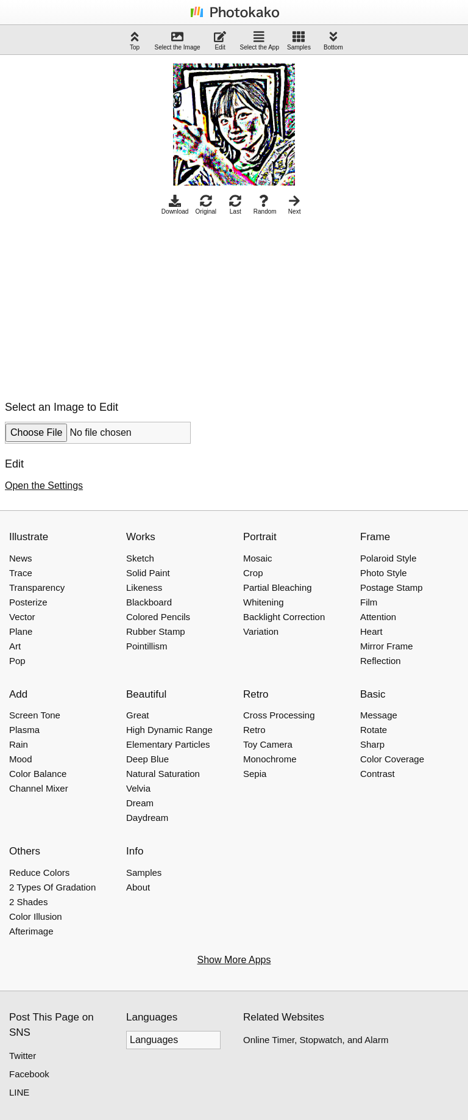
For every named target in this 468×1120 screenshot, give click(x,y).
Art (15, 646)
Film (368, 602)
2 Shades (28, 902)
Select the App (260, 41)
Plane (20, 631)
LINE (19, 1092)
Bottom (333, 41)
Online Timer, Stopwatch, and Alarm (315, 1040)
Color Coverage (392, 759)
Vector (22, 617)
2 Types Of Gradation (52, 887)
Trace (20, 573)
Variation (260, 631)
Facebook (29, 1074)
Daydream (147, 817)
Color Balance (37, 773)
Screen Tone (34, 715)
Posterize (28, 602)
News (20, 558)
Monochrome (270, 759)
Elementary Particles (168, 744)
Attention (378, 617)
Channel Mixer (38, 788)
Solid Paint (148, 573)
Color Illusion (35, 916)
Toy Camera (267, 744)
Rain (18, 744)
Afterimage (31, 931)
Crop (253, 573)
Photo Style (383, 573)
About (138, 887)
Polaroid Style (388, 558)
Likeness (144, 587)
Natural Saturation (163, 773)
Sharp (372, 744)
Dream (140, 803)
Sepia (254, 773)
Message (378, 715)
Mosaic (257, 558)
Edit (220, 41)
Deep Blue (147, 759)
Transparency (37, 587)
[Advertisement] (107, 304)
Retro (254, 729)
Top (135, 41)
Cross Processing (279, 715)
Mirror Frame (386, 646)
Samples (299, 41)
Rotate (373, 729)
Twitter (22, 1055)
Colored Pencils (158, 617)
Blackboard (149, 602)
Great (137, 715)
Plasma (24, 729)
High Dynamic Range (169, 729)
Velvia (138, 788)
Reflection (380, 661)
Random (265, 205)
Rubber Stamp (155, 631)
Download (174, 205)
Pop (17, 661)
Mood (20, 759)
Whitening (263, 602)
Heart (371, 631)
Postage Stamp (391, 587)
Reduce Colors (39, 872)
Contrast (377, 773)
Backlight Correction (284, 617)
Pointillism (147, 646)
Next (294, 205)
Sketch (140, 558)
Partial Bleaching (277, 587)
